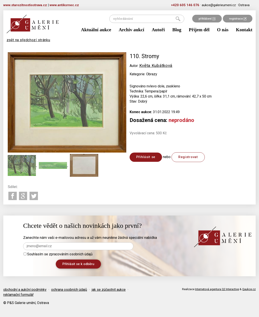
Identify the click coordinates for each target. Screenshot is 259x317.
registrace (237, 18)
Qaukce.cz (249, 289)
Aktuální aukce (96, 29)
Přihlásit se (145, 157)
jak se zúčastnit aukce (109, 290)
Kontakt (244, 29)
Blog (176, 29)
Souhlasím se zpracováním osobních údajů (58, 254)
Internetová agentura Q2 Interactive (217, 289)
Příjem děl (199, 29)
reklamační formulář (18, 295)
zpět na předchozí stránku (28, 40)
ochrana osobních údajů (69, 290)
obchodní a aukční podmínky (25, 290)
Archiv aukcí (131, 29)
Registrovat (188, 157)
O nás (222, 29)
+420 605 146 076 (185, 5)
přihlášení (207, 18)
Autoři (158, 29)
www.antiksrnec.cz (64, 5)
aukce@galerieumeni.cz (219, 5)
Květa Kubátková (156, 65)
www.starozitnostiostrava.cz (25, 5)
